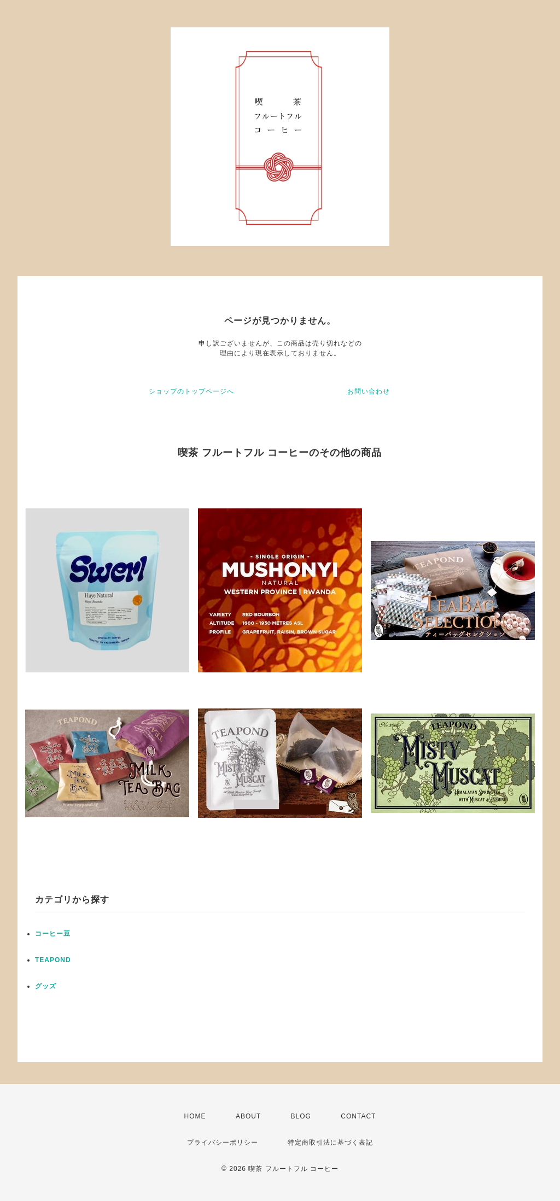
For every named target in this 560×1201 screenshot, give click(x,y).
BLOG (301, 1116)
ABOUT (248, 1116)
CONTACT (358, 1116)
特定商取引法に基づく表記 (330, 1142)
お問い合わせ (368, 391)
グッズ (45, 986)
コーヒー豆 (53, 934)
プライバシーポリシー (222, 1142)
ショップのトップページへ (191, 391)
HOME (195, 1116)
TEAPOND (53, 960)
